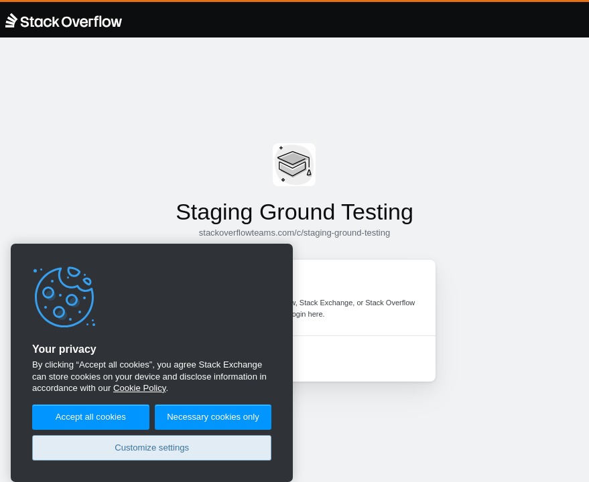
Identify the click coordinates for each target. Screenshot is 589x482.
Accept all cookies (91, 417)
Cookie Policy (139, 388)
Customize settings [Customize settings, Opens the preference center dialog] (152, 448)
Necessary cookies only (213, 417)
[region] (152, 363)
